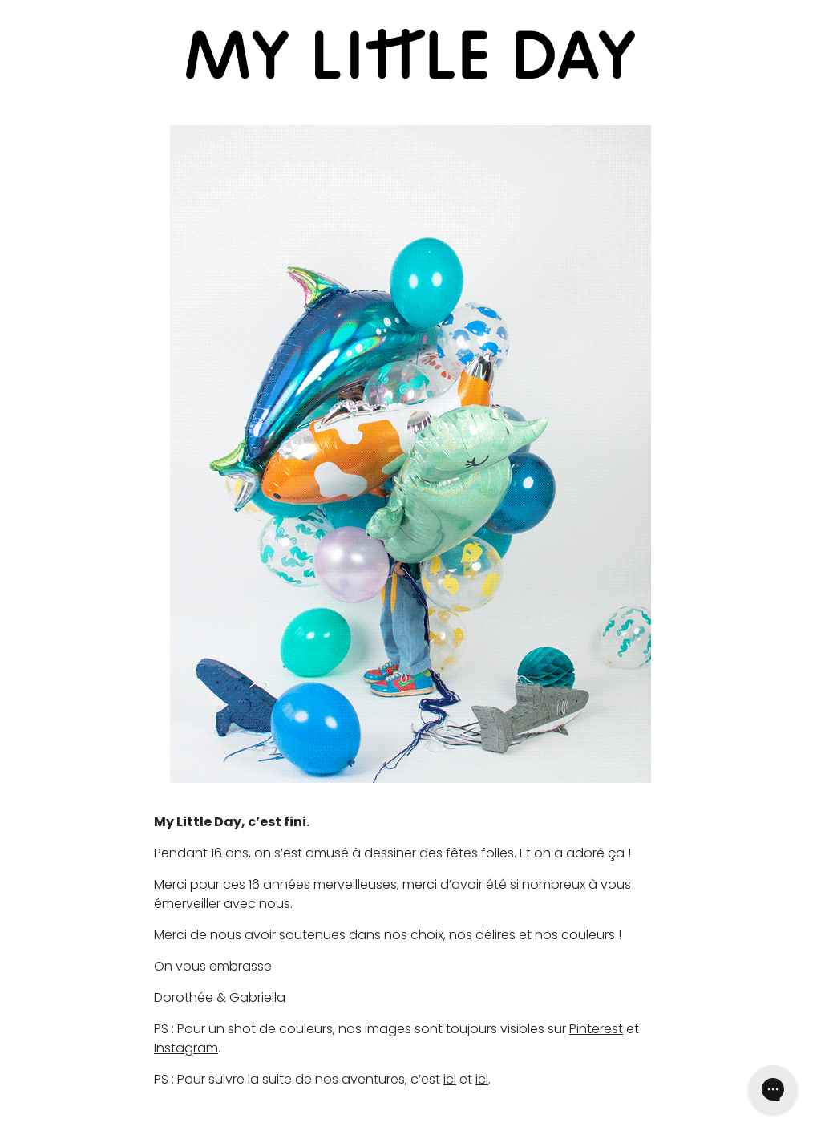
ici (449, 1079)
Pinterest (596, 1028)
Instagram (186, 1048)
